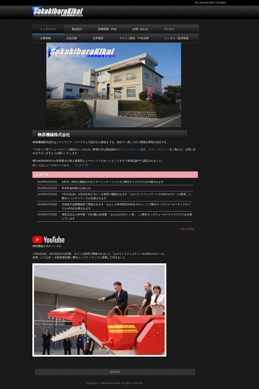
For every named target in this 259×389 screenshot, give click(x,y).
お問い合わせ (140, 29)
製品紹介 (77, 29)
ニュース (41, 174)
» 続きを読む (187, 228)
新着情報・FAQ (107, 29)
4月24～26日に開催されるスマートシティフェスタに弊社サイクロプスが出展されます (113, 181)
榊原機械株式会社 (58, 12)
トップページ (48, 29)
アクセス (169, 29)
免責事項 (115, 371)
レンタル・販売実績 (176, 38)
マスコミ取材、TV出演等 (134, 38)
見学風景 (98, 38)
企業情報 (45, 38)
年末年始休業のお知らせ (76, 188)
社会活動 (72, 38)
